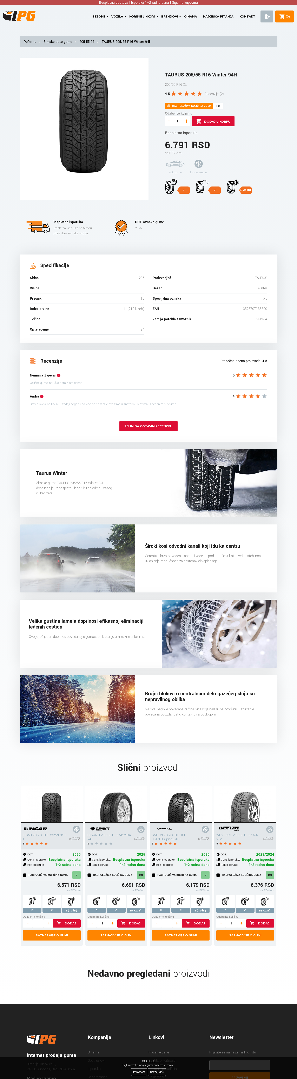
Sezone (98, 16)
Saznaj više (157, 1072)
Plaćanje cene (158, 1052)
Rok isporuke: (36, 865)
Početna (30, 41)
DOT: (30, 854)
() (287, 16)
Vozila (117, 16)
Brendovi (169, 16)
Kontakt (247, 16)
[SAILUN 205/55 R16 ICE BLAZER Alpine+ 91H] (181, 804)
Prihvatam (139, 1072)
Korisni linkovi (142, 16)
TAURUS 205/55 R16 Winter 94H (126, 41)
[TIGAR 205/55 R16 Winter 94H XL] (52, 804)
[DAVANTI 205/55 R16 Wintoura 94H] (116, 804)
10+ (76, 875)
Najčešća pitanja (218, 16)
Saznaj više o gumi (52, 935)
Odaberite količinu (178, 113)
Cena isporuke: (36, 860)
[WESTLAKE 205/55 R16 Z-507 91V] (245, 804)
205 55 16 (86, 41)
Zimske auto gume (58, 41)
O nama (190, 16)
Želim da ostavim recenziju (148, 426)
